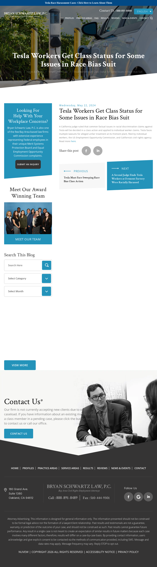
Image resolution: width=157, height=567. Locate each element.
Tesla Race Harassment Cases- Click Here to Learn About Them (78, 3)
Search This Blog (19, 255)
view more (20, 365)
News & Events (129, 18)
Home (15, 468)
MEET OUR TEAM (28, 239)
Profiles (69, 18)
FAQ (96, 18)
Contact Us (18, 433)
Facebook (128, 496)
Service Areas (70, 468)
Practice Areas (84, 18)
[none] (143, 11)
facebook (86, 150)
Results (105, 18)
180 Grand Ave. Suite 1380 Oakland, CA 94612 (21, 493)
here (73, 141)
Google (138, 496)
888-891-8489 (124, 10)
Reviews (115, 18)
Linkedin (97, 150)
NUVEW (24, 552)
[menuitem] (143, 11)
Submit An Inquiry (28, 164)
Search (46, 265)
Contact (144, 18)
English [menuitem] (142, 11)
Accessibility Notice (100, 552)
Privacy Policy (128, 552)
